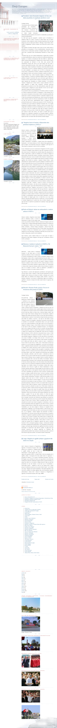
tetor (22, 584)
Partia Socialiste (28, 521)
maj (22, 574)
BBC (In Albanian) (28, 530)
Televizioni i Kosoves (29, 539)
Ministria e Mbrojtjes (29, 533)
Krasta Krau (27, 508)
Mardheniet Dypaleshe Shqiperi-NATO (32, 499)
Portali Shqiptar (28, 544)
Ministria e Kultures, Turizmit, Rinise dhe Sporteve (35, 524)
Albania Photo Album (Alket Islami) (32, 552)
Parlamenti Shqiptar (29, 535)
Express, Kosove (28, 537)
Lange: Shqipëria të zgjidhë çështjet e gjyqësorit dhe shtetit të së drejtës (37, 439)
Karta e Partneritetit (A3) (30, 497)
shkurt (23, 578)
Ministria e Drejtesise (29, 519)
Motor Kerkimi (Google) (30, 542)
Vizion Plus (27, 547)
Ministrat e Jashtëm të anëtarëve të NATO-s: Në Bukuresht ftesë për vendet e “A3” (36, 245)
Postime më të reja (25, 479)
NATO (26, 516)
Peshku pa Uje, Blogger (29, 526)
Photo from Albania (29, 525)
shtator (23, 586)
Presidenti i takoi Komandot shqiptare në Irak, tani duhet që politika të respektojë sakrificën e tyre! (37, 17)
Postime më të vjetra (49, 479)
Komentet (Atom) (30, 482)
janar (23, 580)
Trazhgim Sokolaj (28, 487)
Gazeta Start (27, 515)
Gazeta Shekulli (28, 551)
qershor (23, 572)
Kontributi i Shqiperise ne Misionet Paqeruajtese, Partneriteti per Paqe (39, 498)
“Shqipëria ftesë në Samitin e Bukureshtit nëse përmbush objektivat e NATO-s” (36, 123)
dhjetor (23, 581)
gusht (23, 587)
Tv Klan (26, 546)
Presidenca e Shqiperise (29, 523)
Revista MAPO (28, 545)
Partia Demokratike (28, 520)
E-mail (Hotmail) (28, 540)
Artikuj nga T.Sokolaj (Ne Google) (32, 510)
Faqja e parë (37, 479)
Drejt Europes (19, 6)
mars (22, 577)
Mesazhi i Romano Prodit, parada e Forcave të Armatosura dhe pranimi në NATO (36, 288)
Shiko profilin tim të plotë (28, 491)
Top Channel (27, 549)
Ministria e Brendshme (29, 534)
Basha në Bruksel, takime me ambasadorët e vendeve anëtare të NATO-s (38, 210)
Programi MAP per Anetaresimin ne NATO (33, 501)
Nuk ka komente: (42, 119)
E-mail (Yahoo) (28, 541)
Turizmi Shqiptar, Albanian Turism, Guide (33, 514)
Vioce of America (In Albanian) (31, 531)
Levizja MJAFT (28, 512)
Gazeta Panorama (28, 550)
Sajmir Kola (27, 513)
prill (22, 575)
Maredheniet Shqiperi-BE (30, 500)
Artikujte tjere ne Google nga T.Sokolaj (32, 509)
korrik (23, 589)
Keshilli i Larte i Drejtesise (30, 518)
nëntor (23, 583)
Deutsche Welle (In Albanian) (31, 529)
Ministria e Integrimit (29, 528)
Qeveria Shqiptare (28, 536)
